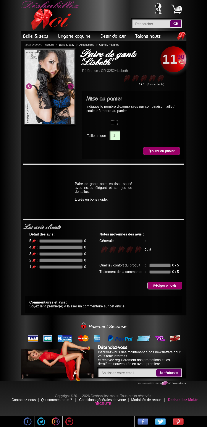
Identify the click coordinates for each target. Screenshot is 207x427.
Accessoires (86, 44)
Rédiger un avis (164, 285)
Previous (28, 86)
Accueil (49, 44)
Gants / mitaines (109, 44)
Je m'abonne (169, 373)
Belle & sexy (66, 44)
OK (175, 24)
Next (70, 86)
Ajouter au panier (161, 151)
